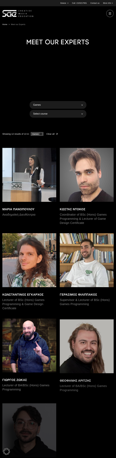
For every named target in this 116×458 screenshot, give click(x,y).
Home (4, 24)
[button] (6, 451)
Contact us (94, 3)
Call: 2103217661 (79, 3)
